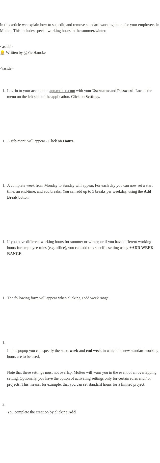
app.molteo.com (62, 91)
